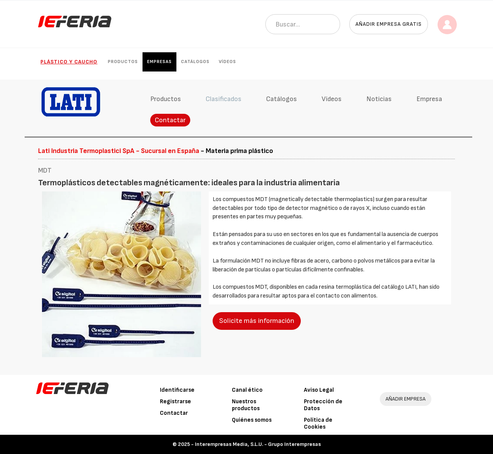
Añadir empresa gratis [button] (388, 24)
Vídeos (227, 62)
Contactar (170, 120)
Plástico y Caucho (68, 61)
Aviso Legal (319, 390)
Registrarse (175, 401)
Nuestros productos (246, 405)
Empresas (159, 62)
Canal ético (247, 390)
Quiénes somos (252, 420)
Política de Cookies (318, 423)
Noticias (379, 99)
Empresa (429, 99)
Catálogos (195, 62)
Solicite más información (256, 321)
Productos (123, 62)
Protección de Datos (323, 405)
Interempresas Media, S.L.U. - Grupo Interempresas (258, 444)
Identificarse (177, 390)
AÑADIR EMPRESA (406, 399)
